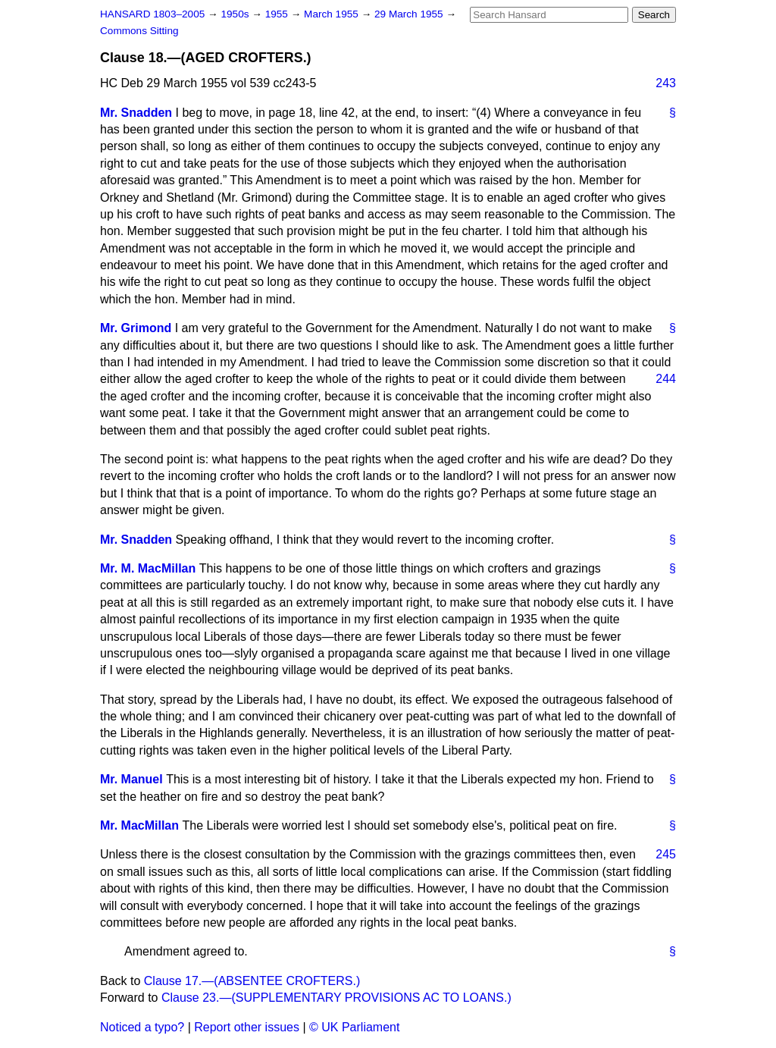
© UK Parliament (354, 1027)
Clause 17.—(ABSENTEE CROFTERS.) (252, 980)
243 (666, 83)
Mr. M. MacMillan (148, 568)
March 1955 (332, 14)
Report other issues (246, 1027)
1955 (278, 14)
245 (666, 854)
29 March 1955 (410, 14)
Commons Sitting (139, 30)
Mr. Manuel (131, 779)
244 (666, 378)
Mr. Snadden (136, 112)
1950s (236, 14)
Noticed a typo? (142, 1027)
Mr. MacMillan (139, 825)
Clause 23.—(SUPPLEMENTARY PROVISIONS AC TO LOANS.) (336, 997)
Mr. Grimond (135, 328)
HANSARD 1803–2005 (152, 14)
